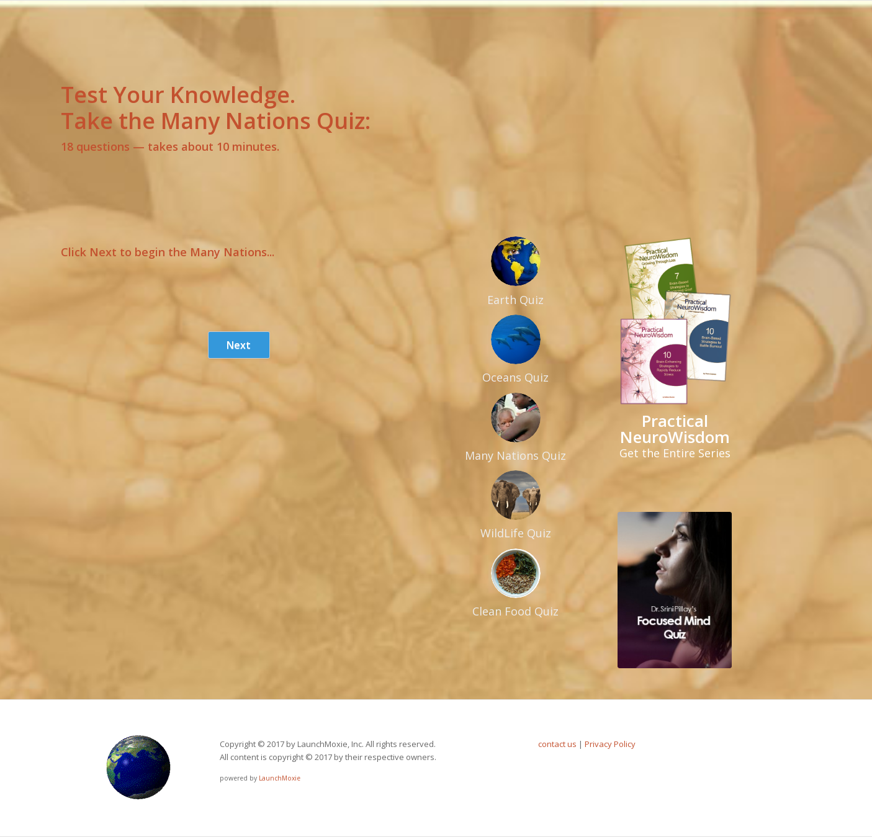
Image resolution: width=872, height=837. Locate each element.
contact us (557, 744)
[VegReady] (516, 573)
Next (239, 345)
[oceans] (516, 339)
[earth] (516, 261)
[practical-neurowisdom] (675, 321)
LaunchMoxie (279, 778)
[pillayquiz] (675, 590)
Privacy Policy (610, 744)
